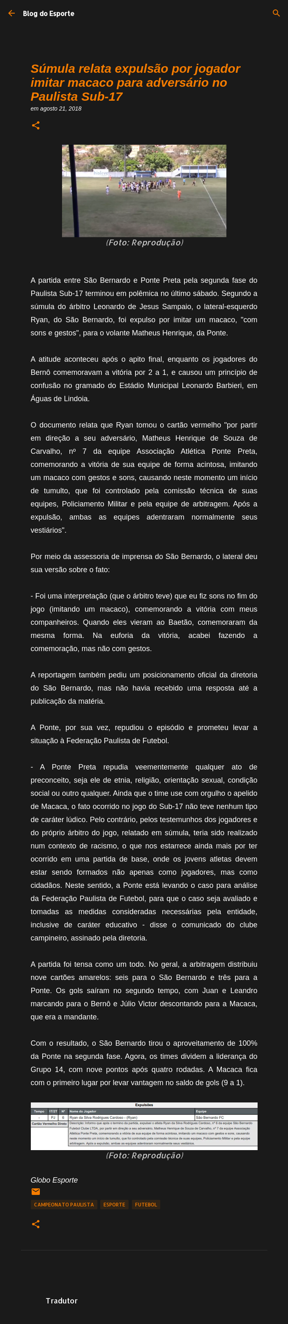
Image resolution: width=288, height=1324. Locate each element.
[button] (36, 126)
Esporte (114, 1205)
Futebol (146, 1205)
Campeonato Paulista (64, 1205)
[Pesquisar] (276, 13)
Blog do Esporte (48, 13)
